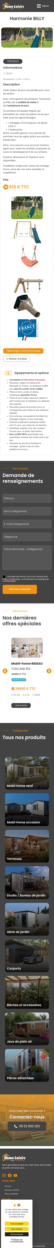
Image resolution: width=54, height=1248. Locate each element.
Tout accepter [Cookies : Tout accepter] (16, 1223)
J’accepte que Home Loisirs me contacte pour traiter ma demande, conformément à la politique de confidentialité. (26, 578)
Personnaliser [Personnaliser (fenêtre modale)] (16, 1234)
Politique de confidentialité (34, 1246)
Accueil (8, 1186)
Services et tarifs (12, 1190)
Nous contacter (11, 1194)
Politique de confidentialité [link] (16, 1240)
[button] (43, 6)
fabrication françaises (34, 379)
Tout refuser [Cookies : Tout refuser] (17, 1229)
